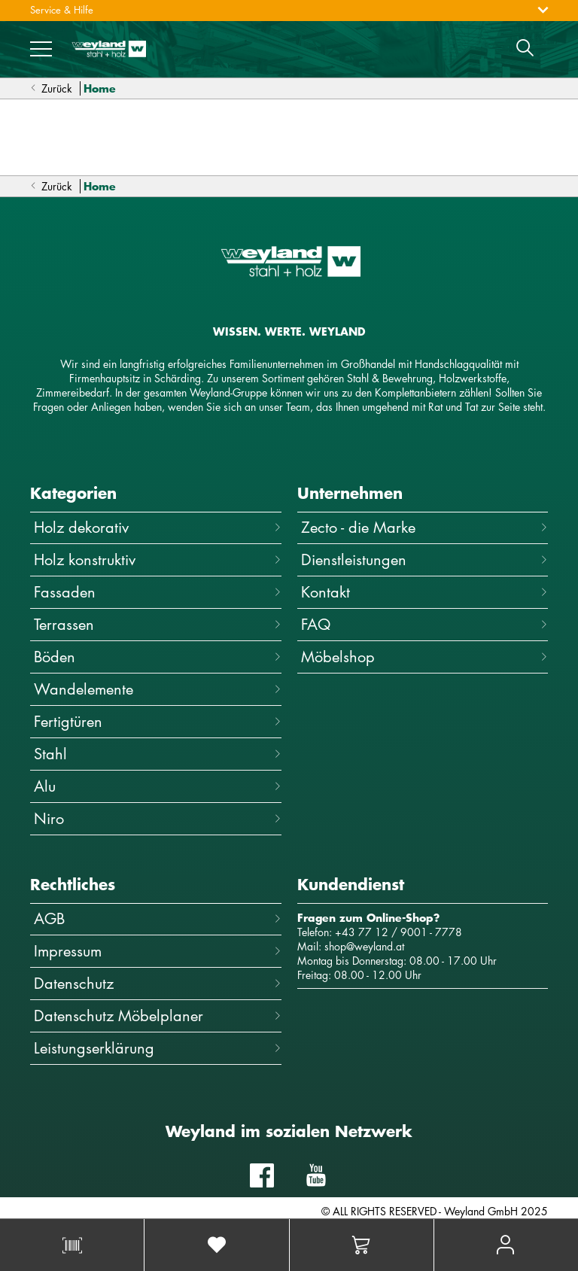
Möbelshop (425, 656)
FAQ (425, 624)
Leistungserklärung (157, 1048)
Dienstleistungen (425, 559)
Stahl (157, 753)
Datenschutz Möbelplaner (157, 1015)
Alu (157, 786)
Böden (157, 656)
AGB (157, 918)
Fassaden (157, 592)
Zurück (51, 88)
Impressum (157, 951)
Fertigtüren (157, 721)
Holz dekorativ (157, 527)
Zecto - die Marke (425, 527)
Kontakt (425, 592)
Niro (157, 818)
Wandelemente (157, 689)
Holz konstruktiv (157, 559)
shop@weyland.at (364, 946)
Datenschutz (157, 983)
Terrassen (157, 624)
